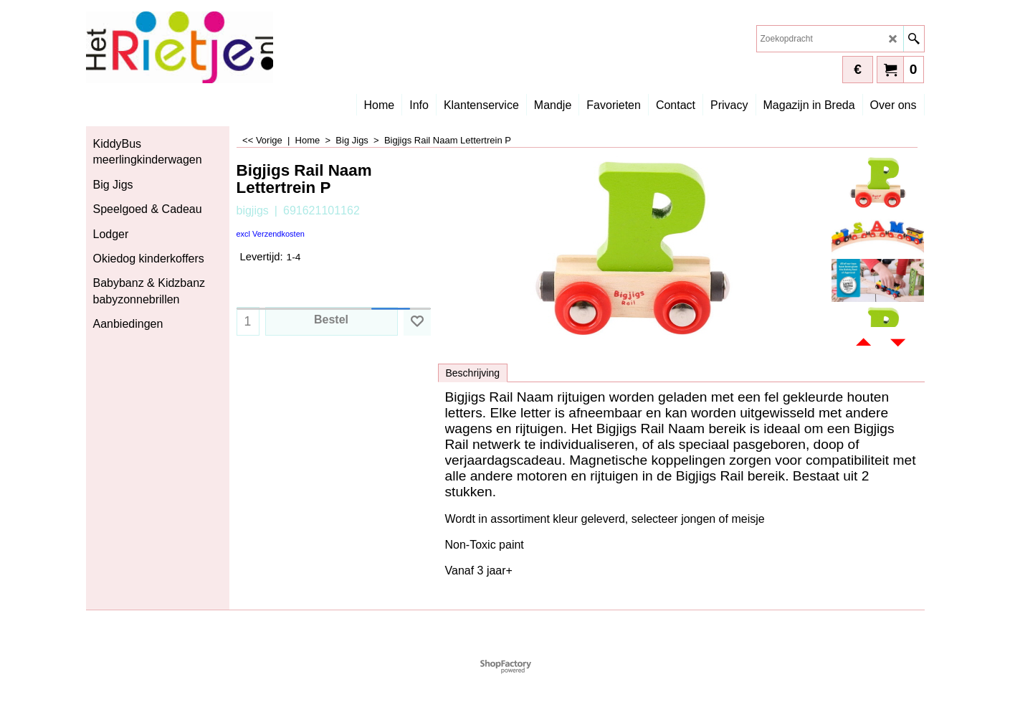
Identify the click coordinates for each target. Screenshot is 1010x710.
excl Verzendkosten (271, 233)
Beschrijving (473, 373)
